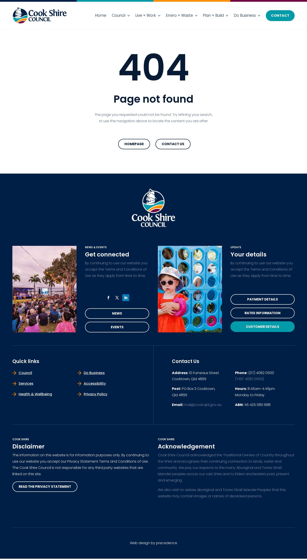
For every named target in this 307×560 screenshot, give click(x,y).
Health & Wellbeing (35, 395)
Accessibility (95, 384)
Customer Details (262, 328)
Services (26, 384)
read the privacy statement (47, 488)
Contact (280, 15)
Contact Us (173, 144)
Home (100, 15)
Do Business (245, 15)
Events (117, 328)
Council (118, 15)
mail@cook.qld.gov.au (203, 406)
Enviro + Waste (179, 15)
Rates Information (262, 314)
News (117, 314)
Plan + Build (213, 15)
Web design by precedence (153, 544)
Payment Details (262, 299)
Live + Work (145, 15)
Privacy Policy (95, 395)
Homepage (134, 144)
